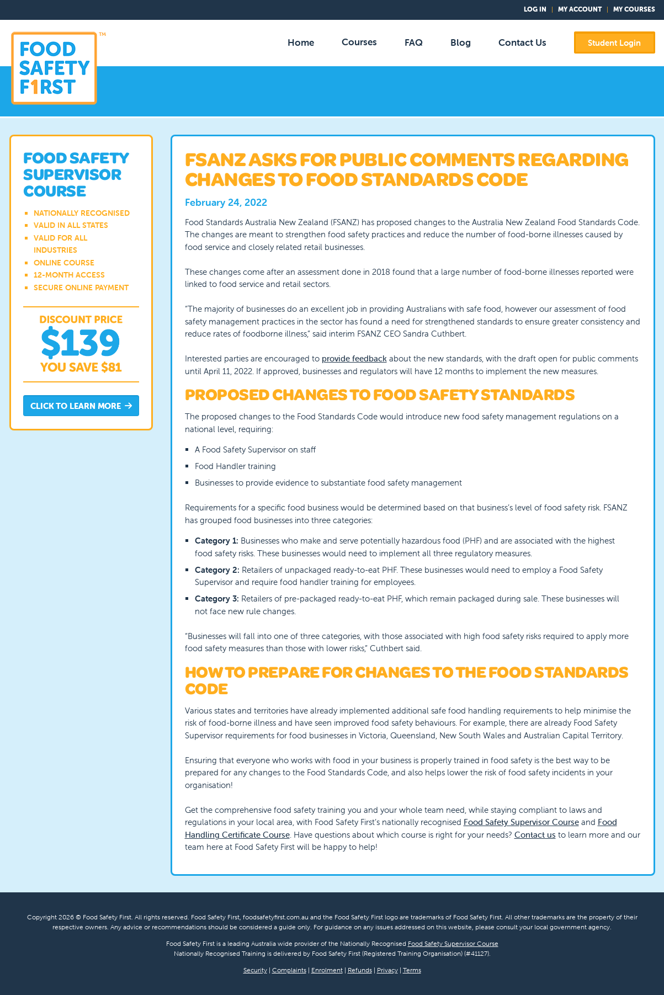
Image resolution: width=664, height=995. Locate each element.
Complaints (289, 970)
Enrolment (327, 970)
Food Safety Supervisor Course (521, 822)
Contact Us (522, 42)
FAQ (414, 42)
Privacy (387, 970)
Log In (535, 9)
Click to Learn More (81, 406)
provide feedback (354, 358)
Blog (460, 42)
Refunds (360, 970)
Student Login (614, 43)
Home (301, 42)
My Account (580, 9)
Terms (412, 970)
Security (255, 970)
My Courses (634, 9)
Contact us (535, 834)
